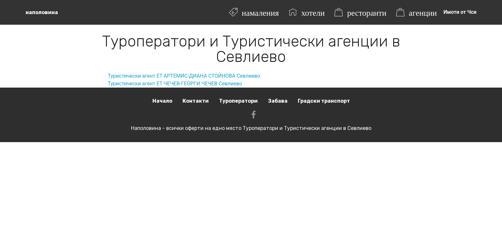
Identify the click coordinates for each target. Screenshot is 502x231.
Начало (162, 101)
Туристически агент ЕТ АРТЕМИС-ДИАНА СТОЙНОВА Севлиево (184, 76)
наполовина (42, 12)
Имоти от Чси (459, 12)
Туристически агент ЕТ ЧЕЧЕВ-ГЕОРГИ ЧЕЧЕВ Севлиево (175, 84)
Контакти (195, 101)
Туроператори (238, 101)
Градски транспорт (324, 101)
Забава (277, 101)
